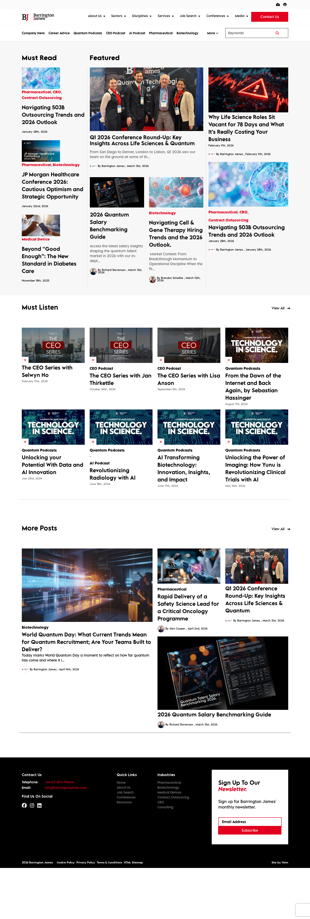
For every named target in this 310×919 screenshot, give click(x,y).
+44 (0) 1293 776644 (59, 833)
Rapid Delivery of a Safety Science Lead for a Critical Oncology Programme (188, 658)
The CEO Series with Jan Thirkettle (121, 430)
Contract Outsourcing (228, 220)
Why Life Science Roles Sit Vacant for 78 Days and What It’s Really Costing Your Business (246, 128)
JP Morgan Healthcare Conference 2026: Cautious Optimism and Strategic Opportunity (52, 220)
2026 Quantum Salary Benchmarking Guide (109, 225)
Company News (33, 33)
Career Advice (59, 33)
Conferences (216, 16)
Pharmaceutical (161, 33)
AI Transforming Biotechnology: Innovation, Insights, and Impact (183, 519)
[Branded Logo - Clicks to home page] (38, 17)
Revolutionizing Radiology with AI (112, 525)
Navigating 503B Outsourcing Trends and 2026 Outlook (246, 231)
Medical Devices (169, 843)
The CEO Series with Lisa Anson (188, 430)
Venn (285, 913)
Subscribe (250, 881)
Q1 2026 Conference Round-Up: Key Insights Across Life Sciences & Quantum (142, 140)
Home (121, 833)
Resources (124, 853)
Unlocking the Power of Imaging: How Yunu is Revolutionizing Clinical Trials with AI (255, 519)
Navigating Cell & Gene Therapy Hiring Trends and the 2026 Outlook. (176, 233)
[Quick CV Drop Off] (278, 4)
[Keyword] (246, 33)
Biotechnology (187, 33)
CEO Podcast (115, 33)
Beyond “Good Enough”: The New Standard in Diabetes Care (49, 310)
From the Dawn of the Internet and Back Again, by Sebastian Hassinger (253, 437)
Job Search (188, 16)
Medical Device (36, 290)
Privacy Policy (85, 913)
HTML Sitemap (133, 913)
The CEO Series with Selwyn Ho (47, 422)
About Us (95, 16)
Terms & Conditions (109, 913)
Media (240, 16)
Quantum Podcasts (88, 33)
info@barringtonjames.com (66, 838)
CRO (243, 212)
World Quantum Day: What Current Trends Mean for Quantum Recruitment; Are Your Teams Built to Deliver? (86, 692)
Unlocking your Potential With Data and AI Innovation (52, 515)
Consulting (165, 858)
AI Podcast (137, 33)
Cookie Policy (66, 913)
